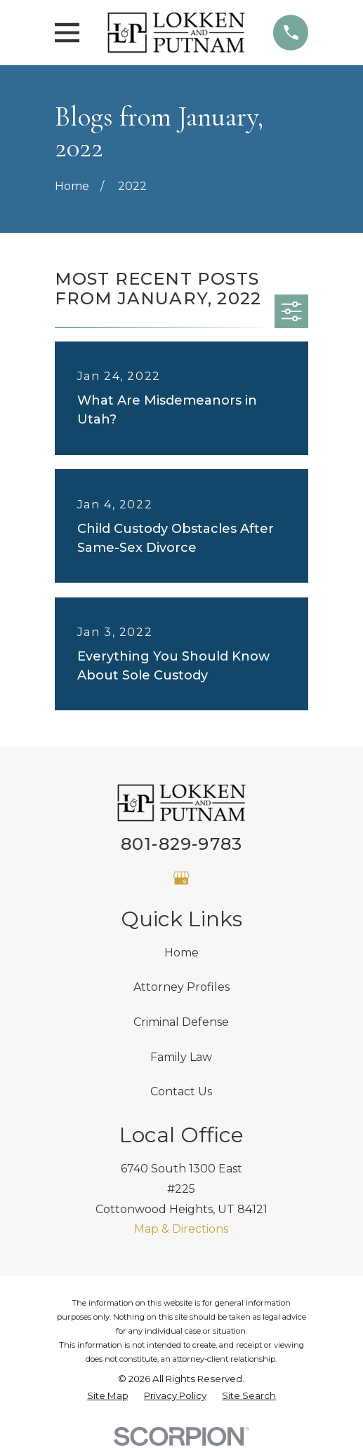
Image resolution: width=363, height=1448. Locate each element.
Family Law (181, 1057)
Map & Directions (181, 1229)
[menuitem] (107, 1396)
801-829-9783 (181, 844)
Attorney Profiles (181, 987)
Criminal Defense (181, 1022)
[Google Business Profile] (181, 878)
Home (181, 952)
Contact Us (181, 1091)
